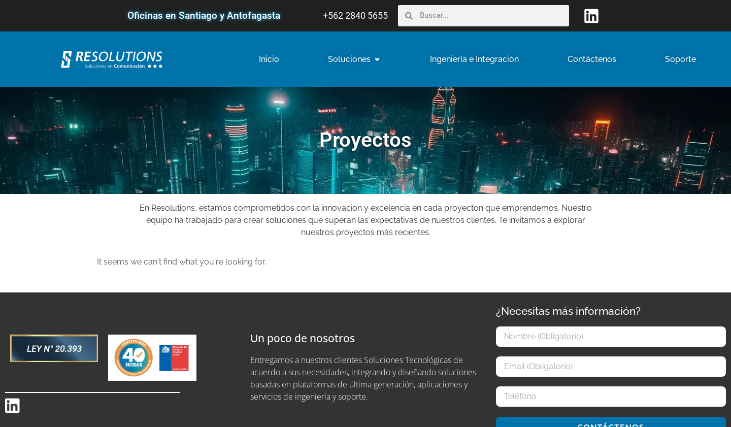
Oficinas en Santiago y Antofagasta (203, 15)
